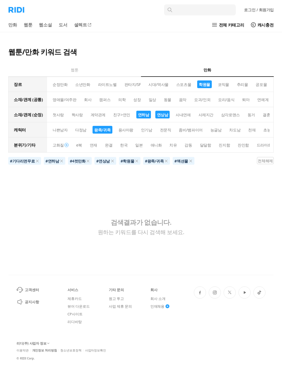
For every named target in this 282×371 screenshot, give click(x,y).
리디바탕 (74, 321)
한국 (124, 145)
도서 (63, 25)
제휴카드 (74, 298)
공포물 (261, 84)
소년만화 (82, 84)
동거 (251, 114)
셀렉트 (83, 25)
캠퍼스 (104, 99)
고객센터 (28, 289)
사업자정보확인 (95, 350)
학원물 (204, 84)
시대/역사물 (158, 84)
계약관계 (98, 114)
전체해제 (265, 160)
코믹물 (223, 84)
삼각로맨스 (230, 114)
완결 (108, 145)
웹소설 (45, 25)
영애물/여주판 (64, 99)
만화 (12, 25)
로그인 (259, 9)
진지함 (224, 145)
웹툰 (28, 25)
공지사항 (28, 302)
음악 (182, 99)
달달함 (205, 145)
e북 (79, 145)
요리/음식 (226, 99)
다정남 (80, 129)
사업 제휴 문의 (120, 306)
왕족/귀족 (102, 129)
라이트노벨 (107, 84)
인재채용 (159, 306)
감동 (188, 145)
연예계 (263, 99)
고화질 (61, 145)
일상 (152, 99)
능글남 (216, 129)
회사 (87, 99)
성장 (137, 99)
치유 (173, 145)
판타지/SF (132, 84)
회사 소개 (158, 298)
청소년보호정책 (70, 350)
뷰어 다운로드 (78, 306)
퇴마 (246, 99)
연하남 (143, 114)
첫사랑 (58, 114)
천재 (252, 129)
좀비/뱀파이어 (190, 129)
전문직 (165, 129)
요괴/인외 (202, 99)
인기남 (146, 129)
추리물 (242, 84)
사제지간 (206, 114)
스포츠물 (183, 84)
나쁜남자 (60, 129)
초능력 (269, 129)
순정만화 (60, 84)
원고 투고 (116, 298)
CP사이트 (74, 314)
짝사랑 (77, 114)
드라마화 (264, 145)
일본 (139, 145)
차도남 (234, 129)
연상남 (162, 114)
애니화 (156, 145)
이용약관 (23, 350)
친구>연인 (121, 114)
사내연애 (183, 114)
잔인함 (243, 145)
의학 (122, 99)
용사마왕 (125, 129)
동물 (167, 99)
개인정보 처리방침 (44, 350)
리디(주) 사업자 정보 (33, 344)
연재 (93, 145)
